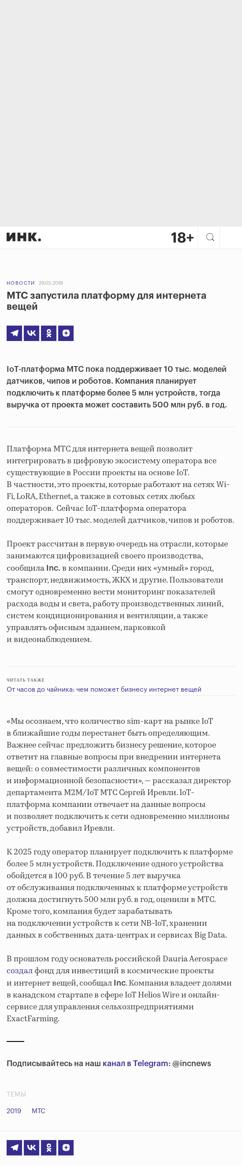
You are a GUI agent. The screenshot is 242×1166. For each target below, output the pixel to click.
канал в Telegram (135, 1063)
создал (20, 971)
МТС (38, 1111)
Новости (21, 283)
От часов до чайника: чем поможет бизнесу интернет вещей (104, 689)
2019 (14, 1111)
